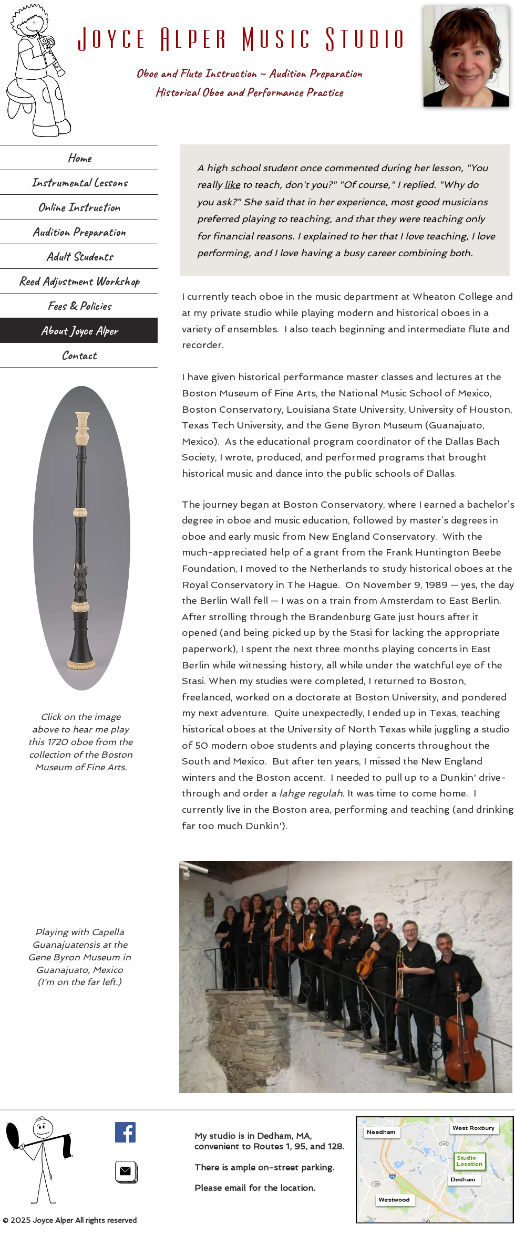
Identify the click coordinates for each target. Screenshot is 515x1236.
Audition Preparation (79, 231)
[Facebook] (125, 1132)
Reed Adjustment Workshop (78, 281)
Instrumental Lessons (79, 182)
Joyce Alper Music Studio (242, 37)
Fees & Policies (78, 305)
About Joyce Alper (79, 330)
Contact (78, 355)
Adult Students (79, 256)
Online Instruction (79, 207)
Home (79, 157)
